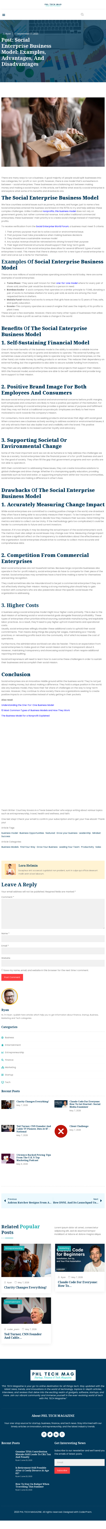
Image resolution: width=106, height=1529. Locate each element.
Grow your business (66, 833)
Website (5, 958)
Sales (98, 847)
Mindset (96, 833)
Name (5, 933)
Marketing (64, 1248)
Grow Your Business (47, 847)
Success (5, 836)
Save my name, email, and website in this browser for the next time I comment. (46, 970)
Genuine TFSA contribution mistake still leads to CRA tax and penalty (33, 1455)
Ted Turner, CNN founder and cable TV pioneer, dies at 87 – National (33, 1129)
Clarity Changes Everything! (32, 1101)
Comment (7, 897)
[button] (3, 15)
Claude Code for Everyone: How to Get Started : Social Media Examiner (85, 1104)
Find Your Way (27, 847)
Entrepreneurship (14, 1248)
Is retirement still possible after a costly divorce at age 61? (32, 1471)
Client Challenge (79, 1126)
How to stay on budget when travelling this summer (32, 1486)
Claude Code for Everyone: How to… (77, 1284)
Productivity (87, 847)
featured (50, 833)
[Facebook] (44, 1435)
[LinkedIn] (56, 1435)
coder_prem (13, 1329)
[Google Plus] (62, 1435)
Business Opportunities (31, 833)
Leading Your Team (69, 847)
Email (5, 945)
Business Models (10, 847)
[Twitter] (50, 1435)
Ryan (9, 1283)
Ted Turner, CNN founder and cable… (23, 1336)
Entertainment (12, 1302)
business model (9, 833)
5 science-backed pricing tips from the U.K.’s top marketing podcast (33, 1157)
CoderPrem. (85, 1512)
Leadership (85, 833)
